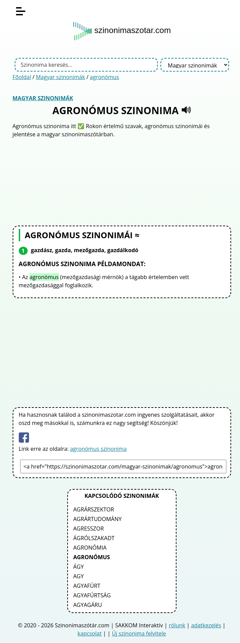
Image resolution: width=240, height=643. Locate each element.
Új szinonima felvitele (139, 633)
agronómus (104, 77)
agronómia (90, 547)
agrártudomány (97, 519)
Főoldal (22, 77)
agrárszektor (93, 509)
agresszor (88, 528)
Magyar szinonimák (60, 77)
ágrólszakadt (94, 538)
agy (78, 576)
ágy (78, 566)
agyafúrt (86, 585)
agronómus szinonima (98, 449)
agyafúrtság (92, 595)
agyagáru (87, 604)
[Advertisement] (122, 181)
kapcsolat (89, 633)
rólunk (177, 625)
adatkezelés (206, 625)
